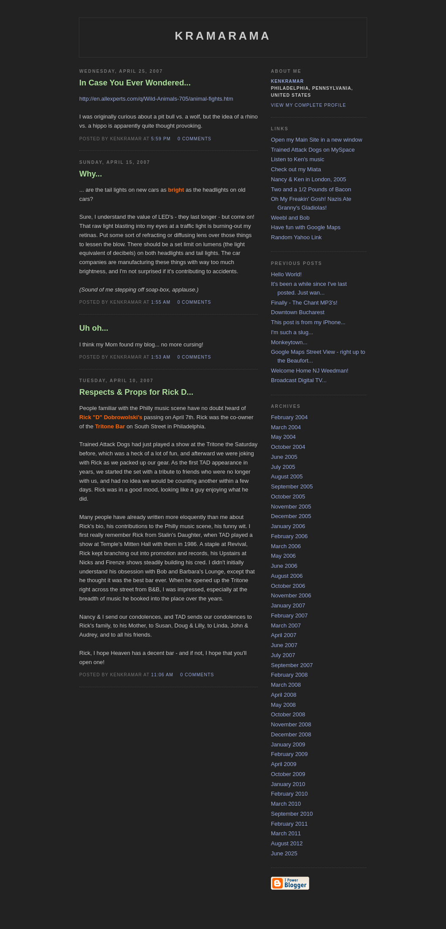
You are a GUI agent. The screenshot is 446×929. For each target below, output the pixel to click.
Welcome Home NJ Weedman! (309, 370)
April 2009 (284, 764)
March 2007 (286, 625)
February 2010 (289, 793)
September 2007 (292, 665)
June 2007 (284, 645)
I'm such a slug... (292, 332)
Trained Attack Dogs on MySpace (313, 149)
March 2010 (286, 803)
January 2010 (288, 784)
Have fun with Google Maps (306, 227)
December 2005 (291, 516)
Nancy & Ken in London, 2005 (308, 179)
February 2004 (289, 417)
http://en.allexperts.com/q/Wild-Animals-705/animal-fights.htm (156, 98)
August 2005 (287, 476)
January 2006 (288, 526)
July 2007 (283, 655)
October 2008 (288, 714)
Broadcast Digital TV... (299, 380)
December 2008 (291, 734)
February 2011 (289, 824)
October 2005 (288, 496)
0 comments (195, 138)
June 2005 (284, 457)
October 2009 (288, 774)
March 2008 (286, 684)
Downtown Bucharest (297, 312)
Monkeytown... (289, 342)
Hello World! (286, 274)
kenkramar (287, 81)
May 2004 (283, 437)
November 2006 (291, 595)
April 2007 (284, 635)
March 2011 (286, 833)
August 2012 (287, 843)
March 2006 (286, 546)
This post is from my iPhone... (308, 322)
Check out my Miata (296, 169)
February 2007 (289, 615)
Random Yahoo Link (296, 237)
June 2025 (284, 853)
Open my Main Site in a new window (316, 139)
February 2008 (289, 674)
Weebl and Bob (290, 217)
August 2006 (287, 576)
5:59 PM (161, 138)
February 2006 (289, 536)
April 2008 (284, 695)
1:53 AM (160, 357)
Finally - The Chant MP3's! (304, 302)
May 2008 (283, 705)
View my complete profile (308, 105)
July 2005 (283, 467)
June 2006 (284, 566)
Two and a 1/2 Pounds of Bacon (311, 189)
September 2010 (292, 813)
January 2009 (288, 744)
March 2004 (286, 427)
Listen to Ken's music (297, 159)
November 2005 (291, 506)
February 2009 (289, 754)
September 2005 (292, 486)
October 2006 (288, 586)
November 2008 (291, 724)
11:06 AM (162, 674)
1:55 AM (160, 302)
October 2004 (288, 447)
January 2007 (288, 605)
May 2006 (283, 556)
